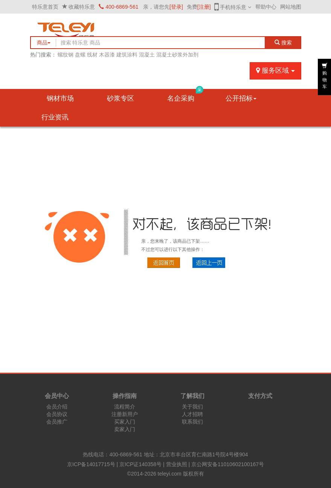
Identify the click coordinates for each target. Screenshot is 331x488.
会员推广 (56, 422)
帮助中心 (265, 7)
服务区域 (275, 70)
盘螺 (80, 55)
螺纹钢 (65, 55)
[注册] (204, 7)
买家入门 (124, 422)
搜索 (283, 43)
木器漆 (107, 55)
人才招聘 (192, 414)
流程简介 (124, 407)
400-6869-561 (118, 7)
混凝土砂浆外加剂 (177, 55)
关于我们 (192, 407)
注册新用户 (124, 414)
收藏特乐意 (82, 7)
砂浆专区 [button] (120, 98)
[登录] (176, 7)
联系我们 (192, 422)
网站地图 (290, 7)
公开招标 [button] (241, 98)
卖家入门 (124, 429)
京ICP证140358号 (140, 464)
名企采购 (185, 95)
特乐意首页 (45, 7)
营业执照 (176, 464)
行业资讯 (55, 117)
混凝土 (147, 55)
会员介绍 (56, 407)
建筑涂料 (126, 55)
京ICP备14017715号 (91, 464)
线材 (92, 55)
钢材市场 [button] (60, 98)
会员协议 (56, 414)
